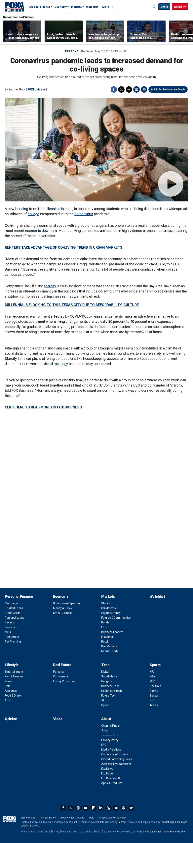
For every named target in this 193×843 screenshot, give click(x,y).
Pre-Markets (109, 646)
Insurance (11, 627)
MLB (152, 681)
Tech (105, 665)
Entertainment (14, 671)
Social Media (109, 676)
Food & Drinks (13, 695)
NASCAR (155, 686)
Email (144, 89)
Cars (8, 686)
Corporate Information (115, 754)
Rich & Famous (14, 676)
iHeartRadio (131, 808)
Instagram (78, 808)
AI (102, 700)
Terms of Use (109, 735)
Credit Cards (12, 612)
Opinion (11, 719)
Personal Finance (38, 6)
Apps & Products (111, 783)
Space (105, 705)
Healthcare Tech (111, 690)
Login (164, 6)
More (105, 6)
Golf (152, 700)
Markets (76, 6)
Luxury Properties (64, 681)
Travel (9, 681)
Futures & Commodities (116, 617)
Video (57, 719)
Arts (7, 700)
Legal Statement (30, 825)
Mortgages (12, 603)
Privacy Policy (109, 740)
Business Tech (110, 686)
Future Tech (108, 695)
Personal (72, 51)
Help (91, 817)
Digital (105, 671)
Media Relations (111, 749)
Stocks (105, 603)
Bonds (105, 622)
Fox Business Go (111, 778)
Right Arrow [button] (185, 31)
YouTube (86, 808)
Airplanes (11, 690)
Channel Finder (110, 725)
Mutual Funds (109, 651)
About (106, 719)
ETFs (104, 627)
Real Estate (62, 665)
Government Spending (67, 603)
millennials (51, 209)
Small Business (62, 612)
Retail (104, 641)
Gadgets (106, 681)
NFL (152, 671)
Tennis (154, 705)
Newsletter (116, 808)
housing (21, 209)
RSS (108, 808)
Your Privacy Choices (72, 817)
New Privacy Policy (174, 831)
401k (8, 632)
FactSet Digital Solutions (174, 822)
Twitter (121, 89)
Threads (129, 89)
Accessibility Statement (116, 763)
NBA (152, 676)
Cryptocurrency (111, 612)
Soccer (154, 695)
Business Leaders (112, 632)
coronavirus (83, 214)
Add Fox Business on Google (169, 89)
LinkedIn (101, 808)
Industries (107, 636)
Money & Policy (62, 608)
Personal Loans (14, 617)
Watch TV (180, 6)
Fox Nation (107, 773)
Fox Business (14, 7)
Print (136, 89)
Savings (10, 622)
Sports (155, 665)
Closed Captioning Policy (116, 759)
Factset (122, 822)
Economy (61, 6)
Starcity (50, 286)
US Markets (108, 608)
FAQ (103, 744)
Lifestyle (12, 665)
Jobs (104, 730)
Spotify (123, 808)
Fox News (107, 768)
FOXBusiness (36, 89)
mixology (61, 364)
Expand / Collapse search (154, 7)
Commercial (60, 676)
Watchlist (92, 6)
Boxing (154, 690)
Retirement (12, 636)
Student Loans (14, 608)
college (33, 214)
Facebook (114, 89)
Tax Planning (13, 641)
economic (33, 231)
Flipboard (93, 808)
